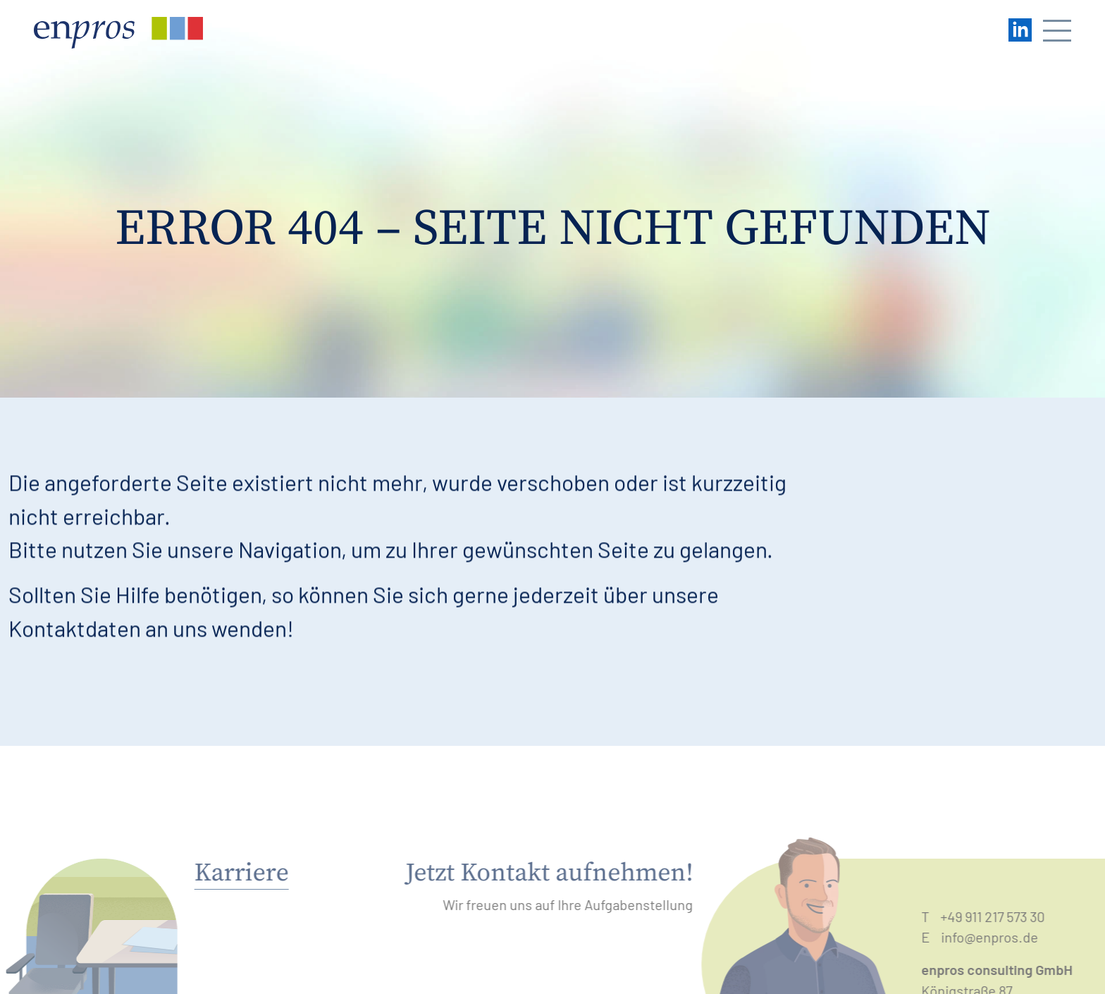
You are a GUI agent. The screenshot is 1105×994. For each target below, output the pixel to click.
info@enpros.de (1001, 936)
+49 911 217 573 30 (1004, 916)
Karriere (229, 873)
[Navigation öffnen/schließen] (1057, 33)
